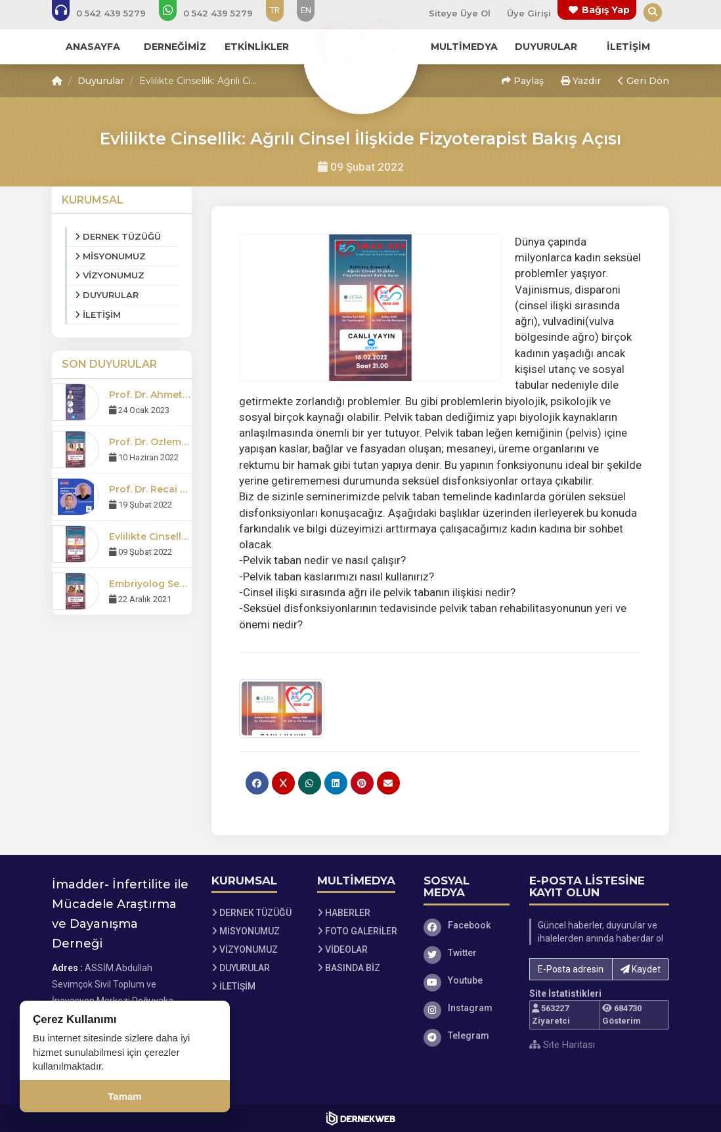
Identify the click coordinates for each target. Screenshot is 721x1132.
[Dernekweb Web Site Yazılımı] (361, 1118)
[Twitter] (467, 952)
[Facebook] (467, 925)
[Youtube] (467, 980)
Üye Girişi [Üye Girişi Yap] (529, 13)
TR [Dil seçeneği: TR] (275, 10)
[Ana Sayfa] (360, 55)
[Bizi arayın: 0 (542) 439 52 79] (108, 13)
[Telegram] (467, 1035)
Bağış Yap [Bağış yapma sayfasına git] (606, 10)
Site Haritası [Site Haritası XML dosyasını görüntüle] (562, 1045)
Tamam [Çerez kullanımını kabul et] (124, 1096)
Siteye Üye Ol (460, 13)
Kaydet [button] (641, 969)
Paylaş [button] (523, 81)
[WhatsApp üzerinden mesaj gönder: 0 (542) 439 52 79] (215, 13)
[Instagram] (467, 1007)
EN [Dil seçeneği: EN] (306, 10)
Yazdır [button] (581, 81)
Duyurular (100, 81)
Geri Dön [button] (643, 81)
